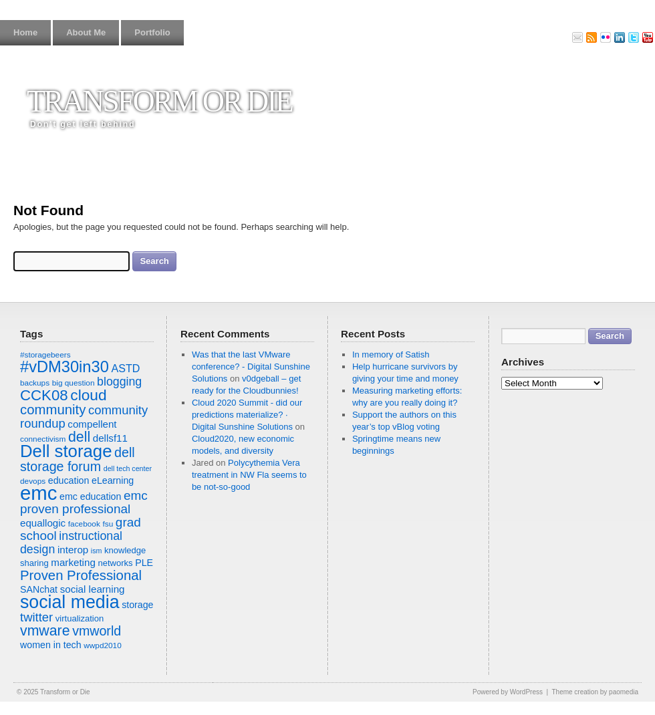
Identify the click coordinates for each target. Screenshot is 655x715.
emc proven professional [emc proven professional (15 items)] (84, 502)
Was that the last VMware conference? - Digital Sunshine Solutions (251, 366)
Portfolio (152, 32)
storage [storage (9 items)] (137, 604)
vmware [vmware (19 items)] (45, 631)
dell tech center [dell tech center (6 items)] (128, 468)
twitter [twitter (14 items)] (36, 617)
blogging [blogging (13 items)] (119, 381)
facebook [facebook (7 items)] (84, 524)
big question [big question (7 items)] (73, 383)
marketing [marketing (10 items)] (73, 562)
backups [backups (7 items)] (34, 383)
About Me (86, 32)
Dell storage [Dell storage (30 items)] (66, 451)
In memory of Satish (391, 354)
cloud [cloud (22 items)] (88, 395)
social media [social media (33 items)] (70, 602)
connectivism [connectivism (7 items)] (43, 439)
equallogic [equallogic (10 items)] (43, 523)
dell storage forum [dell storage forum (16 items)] (77, 459)
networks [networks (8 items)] (115, 563)
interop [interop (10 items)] (72, 549)
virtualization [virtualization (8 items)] (79, 618)
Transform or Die (159, 101)
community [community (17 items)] (53, 409)
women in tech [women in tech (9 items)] (51, 644)
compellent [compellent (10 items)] (92, 424)
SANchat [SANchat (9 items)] (38, 589)
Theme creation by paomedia (594, 692)
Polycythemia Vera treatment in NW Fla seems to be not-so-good (249, 475)
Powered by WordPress (508, 692)
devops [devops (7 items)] (32, 481)
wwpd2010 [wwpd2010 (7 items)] (103, 645)
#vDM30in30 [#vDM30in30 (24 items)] (64, 367)
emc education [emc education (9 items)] (90, 496)
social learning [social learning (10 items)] (92, 589)
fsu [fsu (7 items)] (107, 524)
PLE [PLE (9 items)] (144, 562)
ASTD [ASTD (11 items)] (125, 368)
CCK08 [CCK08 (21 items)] (44, 395)
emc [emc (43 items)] (38, 493)
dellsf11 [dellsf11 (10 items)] (110, 438)
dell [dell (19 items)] (79, 437)
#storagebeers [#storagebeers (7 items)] (45, 355)
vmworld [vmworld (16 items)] (96, 630)
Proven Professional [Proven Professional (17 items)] (81, 575)
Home (25, 32)
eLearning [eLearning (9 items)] (113, 480)
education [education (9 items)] (69, 480)
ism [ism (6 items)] (96, 551)
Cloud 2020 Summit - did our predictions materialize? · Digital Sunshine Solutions (247, 415)
